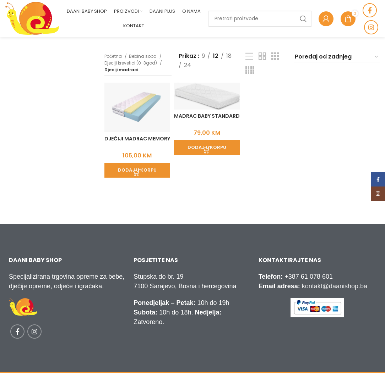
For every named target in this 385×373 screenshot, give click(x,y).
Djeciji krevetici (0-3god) (131, 63)
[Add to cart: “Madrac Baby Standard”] (206, 146)
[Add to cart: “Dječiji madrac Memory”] (136, 168)
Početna (113, 56)
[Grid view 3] (275, 56)
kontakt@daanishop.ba (334, 286)
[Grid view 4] (249, 70)
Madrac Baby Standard (206, 118)
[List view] (249, 56)
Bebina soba (143, 56)
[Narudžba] (337, 56)
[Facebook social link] (370, 10)
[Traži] (259, 19)
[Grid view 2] (262, 56)
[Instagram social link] (371, 27)
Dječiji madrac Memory (136, 140)
